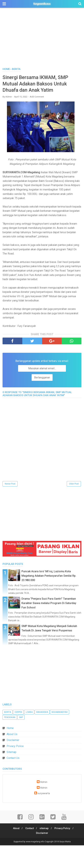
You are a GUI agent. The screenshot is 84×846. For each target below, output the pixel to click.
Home (10, 728)
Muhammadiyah (60, 713)
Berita (7, 713)
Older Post (74, 484)
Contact (29, 829)
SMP (21, 718)
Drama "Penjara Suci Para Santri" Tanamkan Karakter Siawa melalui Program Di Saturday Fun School (48, 604)
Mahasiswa (42, 713)
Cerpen (18, 713)
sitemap (44, 829)
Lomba (29, 713)
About (15, 829)
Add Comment (37, 97)
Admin (43, 782)
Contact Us (13, 758)
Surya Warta (65, 842)
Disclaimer (13, 740)
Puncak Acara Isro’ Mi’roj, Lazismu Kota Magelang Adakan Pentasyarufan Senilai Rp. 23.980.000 (48, 576)
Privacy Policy (63, 829)
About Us (12, 734)
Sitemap (11, 752)
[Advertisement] (42, 38)
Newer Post (10, 484)
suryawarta (44, 794)
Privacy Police (15, 746)
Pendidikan (9, 718)
